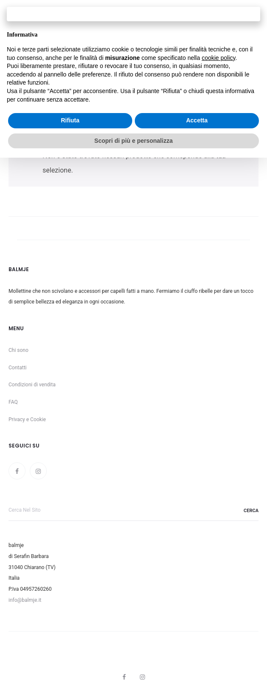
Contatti (18, 368)
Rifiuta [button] (70, 120)
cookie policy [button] (218, 57)
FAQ (13, 402)
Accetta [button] (197, 120)
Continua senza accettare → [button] (133, 14)
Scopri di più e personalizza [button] (133, 140)
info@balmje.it (25, 600)
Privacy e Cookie (27, 419)
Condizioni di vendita (32, 385)
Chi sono (18, 350)
